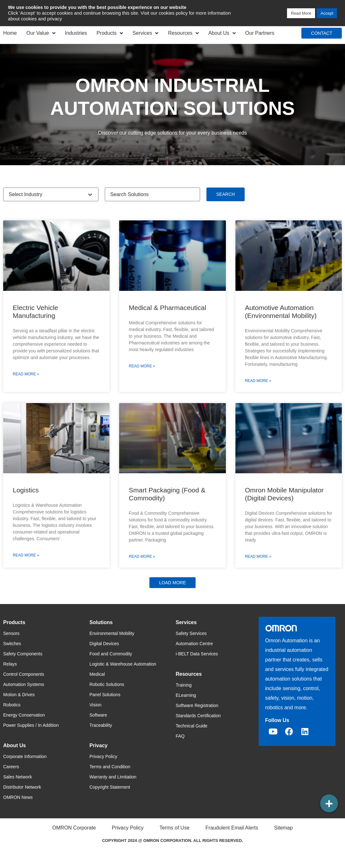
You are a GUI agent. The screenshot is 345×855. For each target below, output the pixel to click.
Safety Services (191, 633)
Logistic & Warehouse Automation (123, 664)
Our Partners (260, 33)
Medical (97, 674)
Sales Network (17, 776)
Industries (76, 33)
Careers (11, 766)
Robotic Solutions (107, 684)
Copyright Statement (110, 787)
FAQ (180, 736)
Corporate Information (25, 756)
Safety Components (22, 653)
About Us (222, 33)
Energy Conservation (24, 715)
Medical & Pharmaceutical (167, 307)
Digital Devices (104, 643)
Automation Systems (23, 684)
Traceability (101, 725)
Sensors (11, 633)
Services (145, 33)
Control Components (23, 674)
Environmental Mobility (112, 633)
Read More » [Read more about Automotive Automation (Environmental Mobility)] (258, 381)
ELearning (186, 695)
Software (98, 715)
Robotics (11, 704)
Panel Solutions (105, 694)
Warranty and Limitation (113, 776)
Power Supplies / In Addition (31, 725)
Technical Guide (192, 725)
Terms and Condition (110, 766)
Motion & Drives (19, 694)
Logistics (26, 490)
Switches (12, 643)
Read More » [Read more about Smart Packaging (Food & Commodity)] (142, 556)
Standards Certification (198, 715)
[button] (172, 582)
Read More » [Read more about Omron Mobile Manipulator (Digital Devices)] (258, 556)
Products (110, 33)
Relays (10, 664)
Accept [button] (326, 13)
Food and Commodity (111, 653)
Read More (301, 13)
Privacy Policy (103, 756)
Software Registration (197, 705)
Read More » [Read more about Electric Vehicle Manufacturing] (26, 374)
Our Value (40, 33)
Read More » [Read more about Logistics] (26, 555)
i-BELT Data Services (197, 653)
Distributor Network (22, 787)
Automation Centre (194, 643)
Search (225, 194)
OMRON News (18, 797)
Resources (183, 33)
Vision (96, 704)
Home (10, 33)
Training (184, 685)
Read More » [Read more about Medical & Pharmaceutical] (142, 366)
